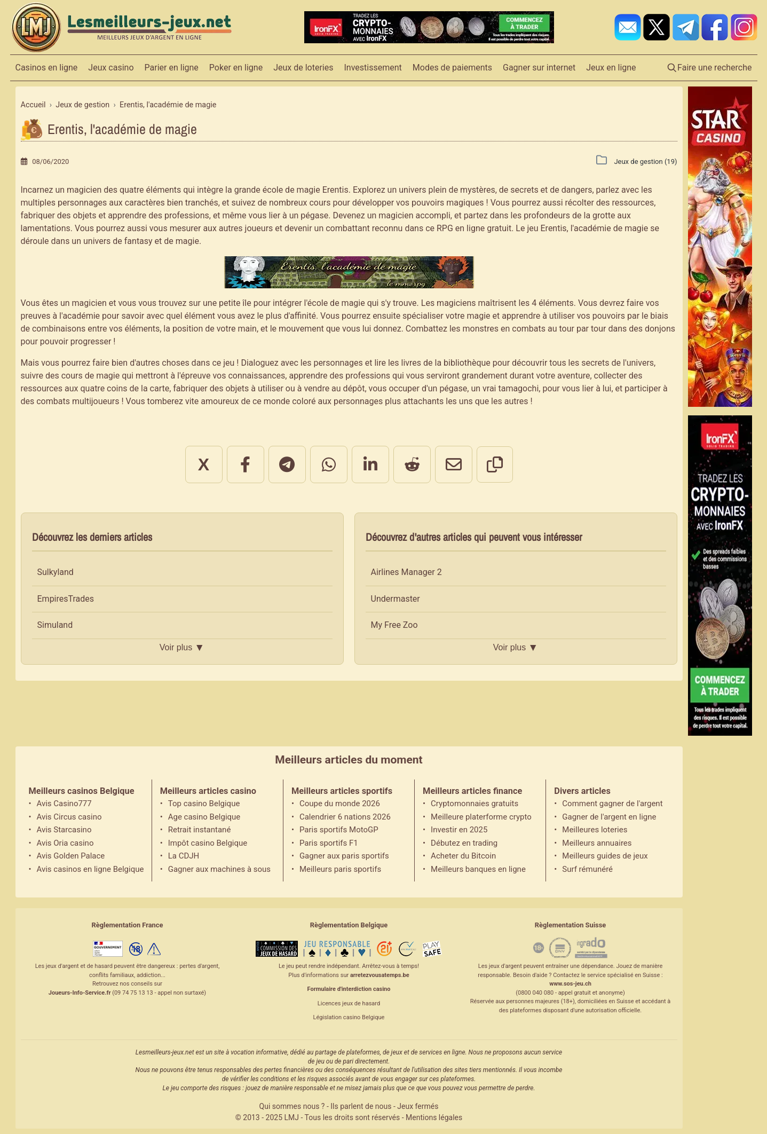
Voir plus (182, 647)
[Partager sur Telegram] (287, 464)
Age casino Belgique (204, 817)
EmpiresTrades (65, 599)
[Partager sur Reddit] (412, 464)
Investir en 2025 (459, 829)
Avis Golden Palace (71, 856)
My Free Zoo (394, 625)
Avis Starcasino (64, 829)
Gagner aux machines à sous (219, 869)
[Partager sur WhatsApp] (328, 464)
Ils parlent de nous (360, 1106)
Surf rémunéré (587, 869)
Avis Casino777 (64, 803)
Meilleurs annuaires (596, 843)
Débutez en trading (464, 843)
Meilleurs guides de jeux (604, 856)
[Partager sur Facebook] (245, 464)
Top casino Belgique (204, 803)
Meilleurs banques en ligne (478, 869)
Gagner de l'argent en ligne (609, 817)
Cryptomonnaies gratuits (474, 803)
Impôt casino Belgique (208, 843)
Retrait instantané (199, 829)
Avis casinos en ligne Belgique (90, 869)
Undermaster (395, 599)
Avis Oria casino (65, 843)
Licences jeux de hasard (349, 1003)
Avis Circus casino (69, 817)
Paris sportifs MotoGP (338, 829)
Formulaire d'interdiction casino (349, 989)
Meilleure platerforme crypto (481, 817)
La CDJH (184, 856)
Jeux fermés (417, 1106)
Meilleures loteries (594, 829)
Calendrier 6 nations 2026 (345, 817)
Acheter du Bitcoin (463, 856)
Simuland (55, 625)
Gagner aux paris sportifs (344, 856)
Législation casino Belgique (349, 1017)
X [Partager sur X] (203, 464)
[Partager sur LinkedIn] (370, 464)
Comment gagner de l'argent (612, 803)
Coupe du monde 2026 (339, 803)
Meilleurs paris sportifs (340, 869)
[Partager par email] (453, 464)
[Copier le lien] (495, 464)
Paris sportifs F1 (328, 843)
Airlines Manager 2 (406, 572)
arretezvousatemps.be (379, 975)
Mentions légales (434, 1117)
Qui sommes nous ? (292, 1106)
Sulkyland (55, 572)
